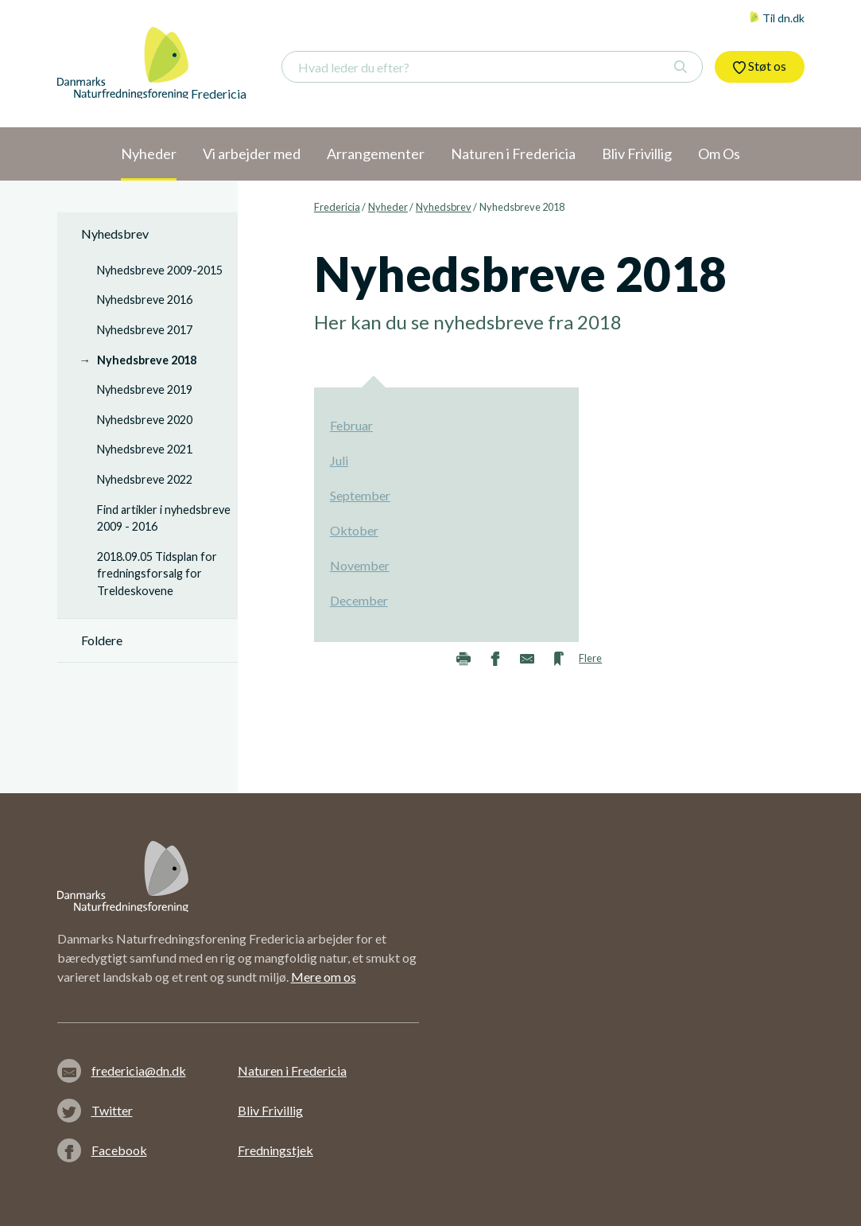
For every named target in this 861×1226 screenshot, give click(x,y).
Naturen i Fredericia (292, 1070)
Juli (339, 460)
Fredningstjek (275, 1150)
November (360, 565)
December (359, 600)
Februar (351, 425)
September (360, 495)
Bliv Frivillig (270, 1110)
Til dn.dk (777, 18)
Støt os (759, 66)
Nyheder (388, 206)
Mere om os (323, 976)
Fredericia (337, 206)
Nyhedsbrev (443, 206)
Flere (590, 658)
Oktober (354, 530)
